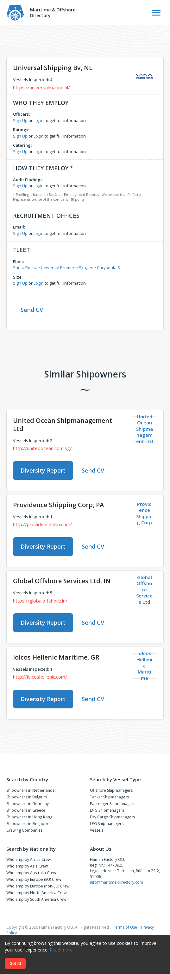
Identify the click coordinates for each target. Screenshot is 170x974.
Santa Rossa (25, 267)
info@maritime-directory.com (116, 882)
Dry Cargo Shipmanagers (112, 817)
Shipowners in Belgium (26, 797)
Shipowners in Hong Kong (29, 817)
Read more (61, 950)
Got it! (15, 963)
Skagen (86, 267)
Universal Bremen (58, 267)
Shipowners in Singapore (28, 823)
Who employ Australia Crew (31, 872)
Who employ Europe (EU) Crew (33, 879)
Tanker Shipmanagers (109, 797)
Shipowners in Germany (27, 803)
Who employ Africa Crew (28, 859)
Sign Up (20, 120)
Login (39, 120)
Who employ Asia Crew (27, 866)
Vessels (96, 830)
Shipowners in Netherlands (30, 790)
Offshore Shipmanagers (111, 790)
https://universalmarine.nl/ (41, 87)
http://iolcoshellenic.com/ (40, 677)
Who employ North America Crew (36, 892)
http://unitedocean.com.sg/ (42, 448)
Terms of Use (125, 927)
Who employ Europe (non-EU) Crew (37, 886)
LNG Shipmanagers (107, 810)
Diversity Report (43, 470)
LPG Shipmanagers (106, 823)
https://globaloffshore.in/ (40, 600)
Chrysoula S (108, 267)
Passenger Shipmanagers (112, 803)
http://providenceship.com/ (42, 524)
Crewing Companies (24, 830)
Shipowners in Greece (25, 810)
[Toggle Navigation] (156, 13)
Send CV (32, 309)
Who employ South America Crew (36, 899)
